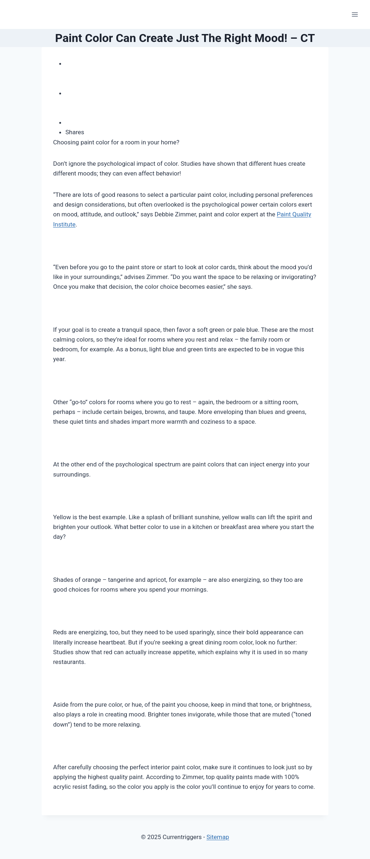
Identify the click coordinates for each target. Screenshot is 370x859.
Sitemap (217, 837)
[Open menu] (354, 14)
